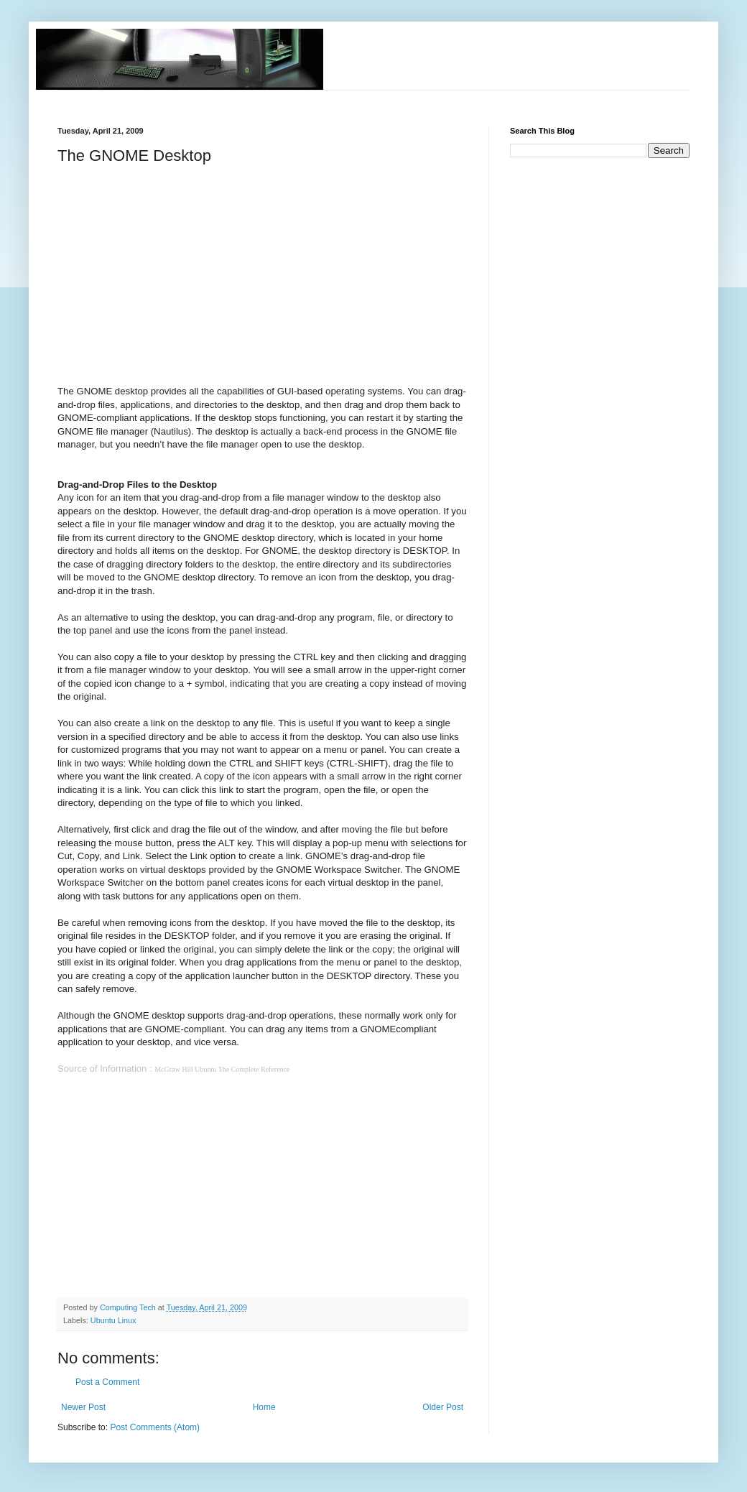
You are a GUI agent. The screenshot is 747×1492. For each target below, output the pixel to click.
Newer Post (83, 1407)
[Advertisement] (318, 96)
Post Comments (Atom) (155, 1427)
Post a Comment (107, 1382)
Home (264, 1407)
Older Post (442, 1407)
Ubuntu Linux (113, 1320)
